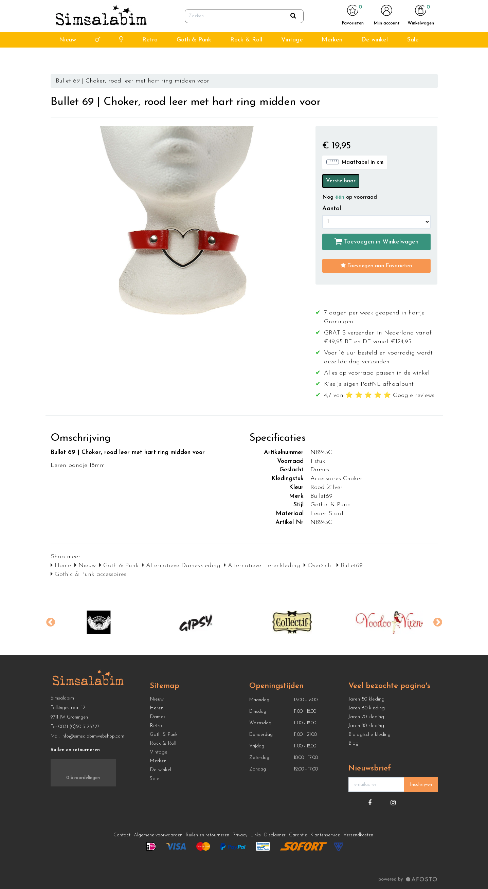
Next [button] (438, 622)
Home (61, 565)
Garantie (298, 835)
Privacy (240, 835)
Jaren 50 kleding (366, 699)
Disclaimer (275, 835)
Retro (150, 57)
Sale (413, 57)
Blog (353, 743)
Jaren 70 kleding (366, 717)
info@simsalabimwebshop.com (92, 736)
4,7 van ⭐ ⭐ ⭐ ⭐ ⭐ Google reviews (84, 9)
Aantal (331, 208)
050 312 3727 (365, 9)
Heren (156, 708)
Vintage (292, 57)
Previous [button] (51, 622)
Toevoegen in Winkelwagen (376, 241)
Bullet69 (350, 565)
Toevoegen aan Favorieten (376, 265)
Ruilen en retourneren (207, 835)
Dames (157, 717)
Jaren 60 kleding (366, 708)
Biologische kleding (369, 734)
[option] (99, 622)
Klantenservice (325, 835)
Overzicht (318, 565)
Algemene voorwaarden (158, 835)
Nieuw (67, 57)
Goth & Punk (194, 57)
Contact (121, 835)
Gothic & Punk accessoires (88, 574)
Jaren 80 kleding (366, 725)
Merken (332, 57)
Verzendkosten (358, 835)
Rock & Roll (246, 57)
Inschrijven (421, 784)
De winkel (374, 57)
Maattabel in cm (354, 162)
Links (256, 835)
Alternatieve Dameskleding (181, 565)
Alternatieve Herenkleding (262, 565)
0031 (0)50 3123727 (79, 726)
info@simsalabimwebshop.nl (414, 9)
